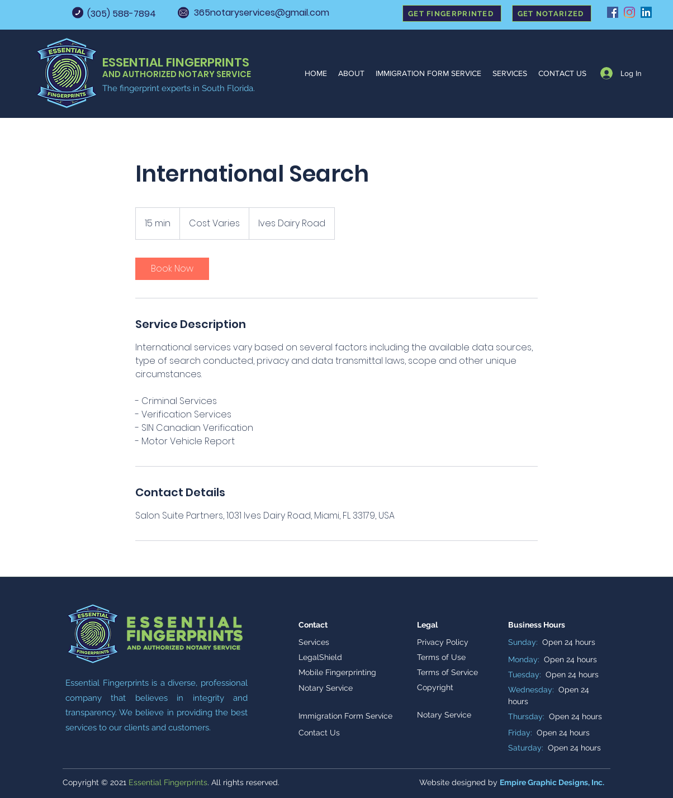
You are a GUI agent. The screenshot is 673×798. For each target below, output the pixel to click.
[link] (172, 269)
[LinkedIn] (646, 12)
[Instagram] (629, 12)
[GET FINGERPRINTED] (451, 13)
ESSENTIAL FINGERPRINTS (175, 62)
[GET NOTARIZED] (551, 13)
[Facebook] (612, 12)
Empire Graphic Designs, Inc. (552, 782)
